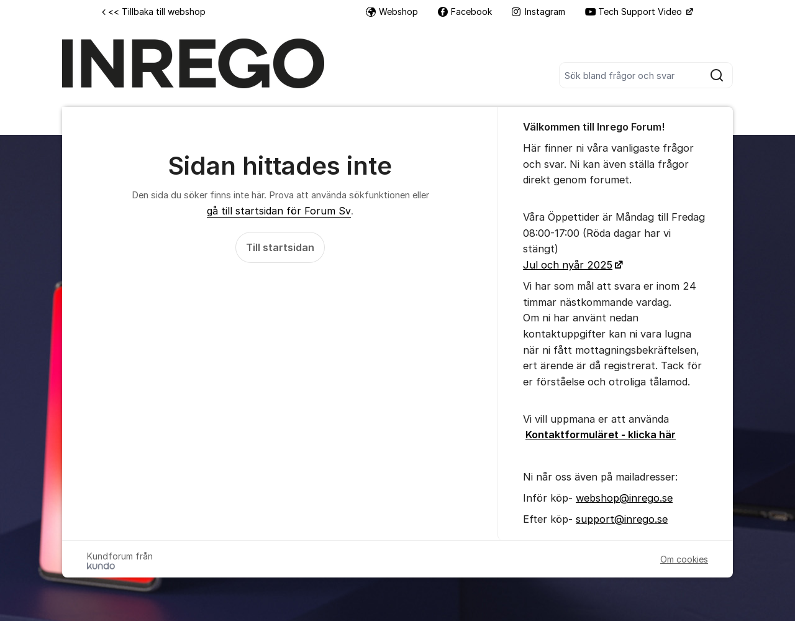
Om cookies (684, 559)
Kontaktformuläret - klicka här (600, 434)
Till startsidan (280, 247)
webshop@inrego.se (624, 498)
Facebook (465, 11)
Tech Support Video (634, 11)
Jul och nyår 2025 (567, 265)
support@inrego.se (622, 519)
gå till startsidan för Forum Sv (279, 211)
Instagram (538, 11)
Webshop (392, 11)
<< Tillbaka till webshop (154, 11)
